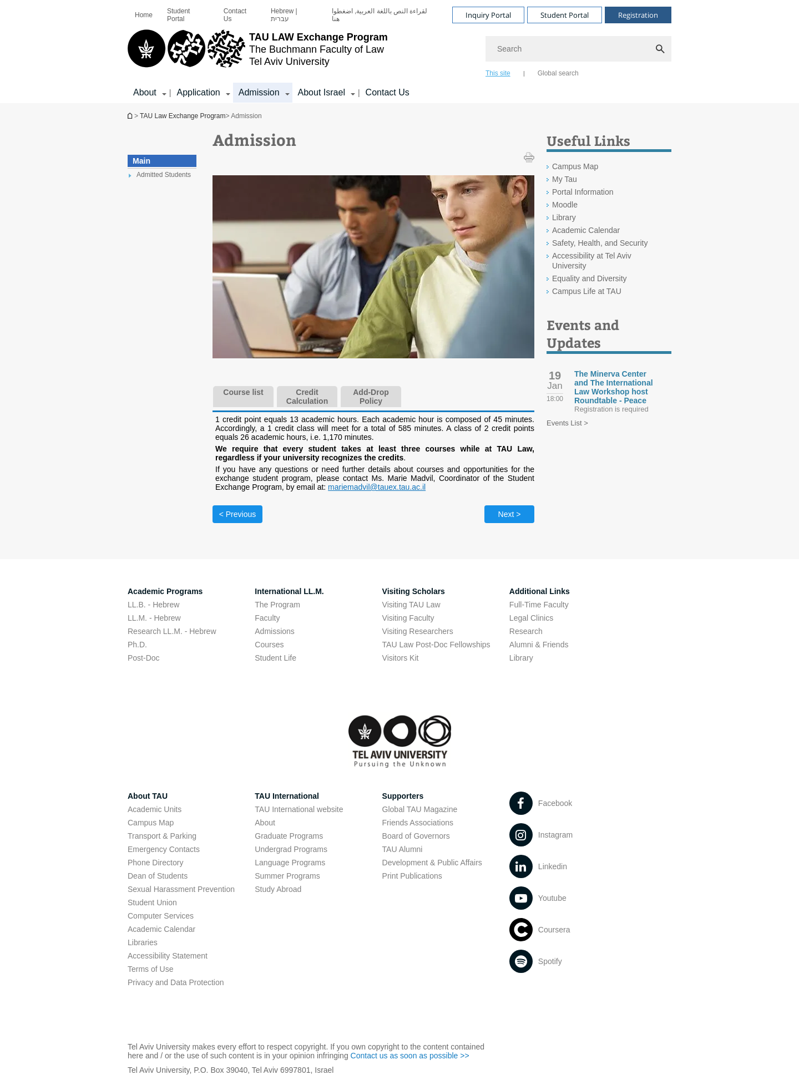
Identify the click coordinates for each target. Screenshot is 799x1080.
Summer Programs (287, 875)
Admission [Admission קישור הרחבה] (259, 92)
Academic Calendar (161, 929)
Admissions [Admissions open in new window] (275, 631)
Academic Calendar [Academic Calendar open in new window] (586, 230)
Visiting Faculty (408, 617)
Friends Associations (417, 822)
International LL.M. (289, 591)
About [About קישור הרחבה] (144, 92)
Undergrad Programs (291, 849)
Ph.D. (137, 644)
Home (144, 15)
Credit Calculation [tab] (307, 396)
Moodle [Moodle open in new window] (565, 204)
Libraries (143, 942)
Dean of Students (158, 875)
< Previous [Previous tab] (237, 514)
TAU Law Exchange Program (131, 116)
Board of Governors (416, 835)
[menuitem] (144, 15)
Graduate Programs (289, 835)
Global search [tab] (558, 73)
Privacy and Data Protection (176, 982)
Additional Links (539, 591)
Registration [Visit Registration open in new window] (638, 15)
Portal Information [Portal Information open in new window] (583, 191)
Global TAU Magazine (420, 809)
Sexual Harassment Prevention (181, 889)
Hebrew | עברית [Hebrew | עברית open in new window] (284, 15)
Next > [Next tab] (509, 514)
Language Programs (290, 862)
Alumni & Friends (539, 644)
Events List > (567, 423)
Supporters (403, 796)
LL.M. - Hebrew (154, 617)
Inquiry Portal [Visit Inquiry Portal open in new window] (488, 15)
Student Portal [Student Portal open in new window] (178, 15)
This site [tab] (498, 73)
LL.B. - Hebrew (153, 604)
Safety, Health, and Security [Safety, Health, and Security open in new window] (600, 243)
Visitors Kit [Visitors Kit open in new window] (400, 657)
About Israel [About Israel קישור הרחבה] (321, 92)
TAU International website (299, 809)
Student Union (152, 902)
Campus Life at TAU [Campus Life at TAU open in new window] (586, 291)
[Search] (578, 49)
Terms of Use (150, 969)
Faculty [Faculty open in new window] (267, 617)
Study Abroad (278, 889)
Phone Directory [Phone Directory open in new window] (155, 862)
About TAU (148, 796)
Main (141, 160)
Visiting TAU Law (411, 604)
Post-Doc (144, 657)
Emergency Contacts (164, 849)
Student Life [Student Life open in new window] (275, 657)
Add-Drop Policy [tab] (371, 396)
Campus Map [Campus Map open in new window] (575, 166)
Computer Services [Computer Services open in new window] (161, 915)
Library (521, 657)
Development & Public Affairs (432, 862)
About (265, 822)
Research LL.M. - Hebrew (172, 631)
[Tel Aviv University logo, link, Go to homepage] (258, 52)
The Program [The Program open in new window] (277, 604)
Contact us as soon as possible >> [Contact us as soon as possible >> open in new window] (410, 1055)
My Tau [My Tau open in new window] (564, 179)
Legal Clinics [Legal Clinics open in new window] (531, 617)
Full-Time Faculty (539, 604)
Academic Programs (165, 591)
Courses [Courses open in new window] (269, 644)
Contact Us (235, 15)
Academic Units (154, 809)
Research (526, 631)
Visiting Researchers (417, 631)
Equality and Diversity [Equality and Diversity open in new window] (589, 278)
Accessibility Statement (168, 955)
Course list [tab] (243, 392)
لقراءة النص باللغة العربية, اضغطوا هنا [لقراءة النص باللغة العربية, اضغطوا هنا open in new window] (380, 15)
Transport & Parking (162, 835)
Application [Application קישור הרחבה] (198, 92)
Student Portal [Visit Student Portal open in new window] (564, 15)
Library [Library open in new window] (564, 217)
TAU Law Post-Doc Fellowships (436, 644)
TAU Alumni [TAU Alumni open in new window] (402, 849)
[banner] (399, 51)
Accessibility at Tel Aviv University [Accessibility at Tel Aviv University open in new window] (591, 260)
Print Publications (412, 875)
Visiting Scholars (413, 591)
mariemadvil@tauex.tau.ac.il (377, 487)
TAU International (287, 796)
